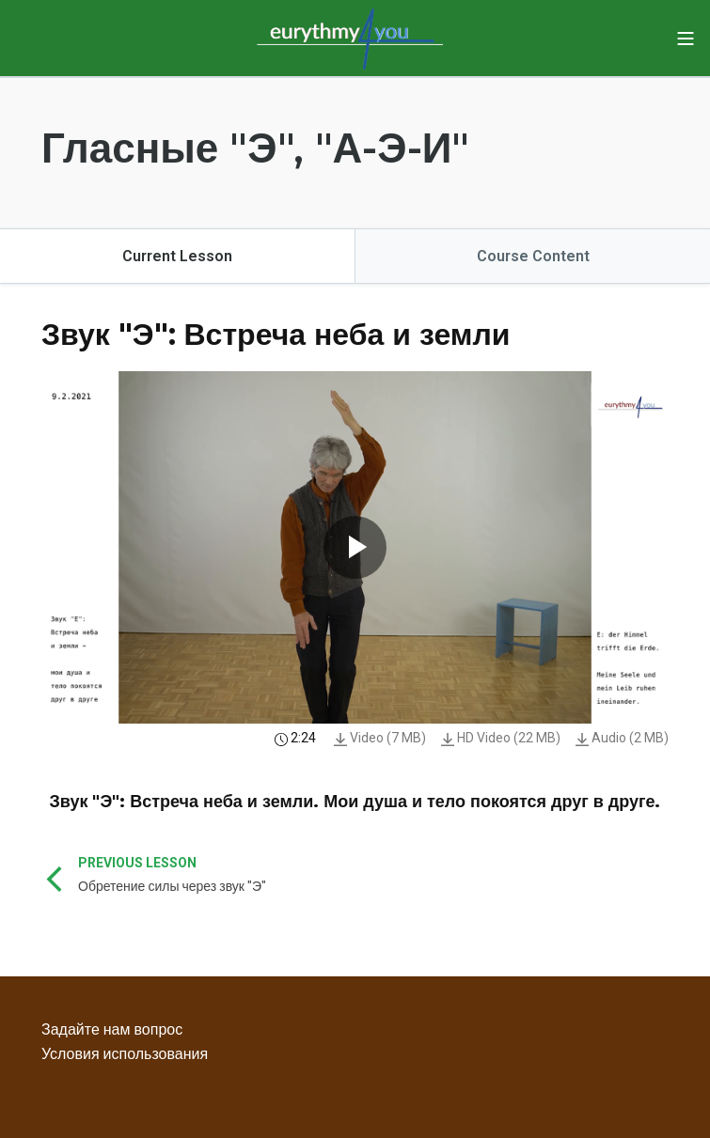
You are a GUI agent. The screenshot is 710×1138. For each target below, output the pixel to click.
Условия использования (124, 1054)
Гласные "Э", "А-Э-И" (255, 147)
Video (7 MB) (380, 737)
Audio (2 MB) (622, 737)
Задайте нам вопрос (111, 1029)
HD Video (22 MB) (500, 737)
